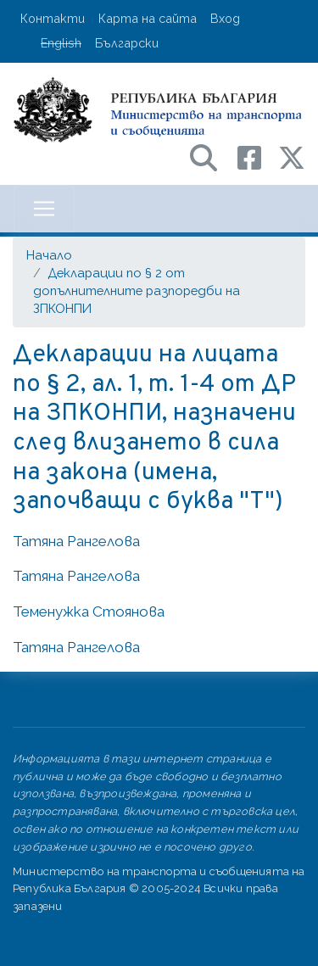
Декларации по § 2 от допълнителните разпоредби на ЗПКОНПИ (136, 290)
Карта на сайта (147, 18)
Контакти (52, 18)
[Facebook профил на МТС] (257, 156)
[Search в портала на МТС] (212, 156)
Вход (225, 18)
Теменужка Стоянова (89, 611)
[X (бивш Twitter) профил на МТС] (291, 156)
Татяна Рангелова (76, 541)
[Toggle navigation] (44, 208)
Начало (49, 255)
